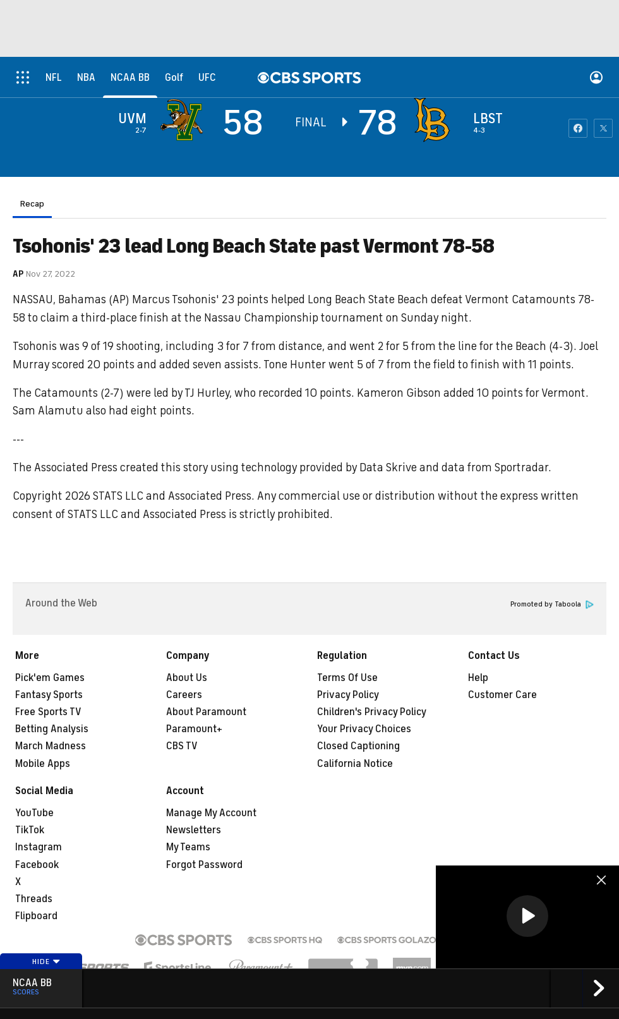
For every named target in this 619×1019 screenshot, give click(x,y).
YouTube (34, 813)
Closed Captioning (358, 746)
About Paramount (206, 712)
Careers (184, 695)
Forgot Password (204, 865)
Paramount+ (194, 729)
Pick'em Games (50, 678)
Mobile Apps (42, 763)
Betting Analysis (51, 729)
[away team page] (184, 120)
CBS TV (182, 746)
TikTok (29, 830)
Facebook (37, 865)
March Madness (50, 746)
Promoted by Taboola (552, 604)
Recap (32, 203)
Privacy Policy (348, 695)
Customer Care (502, 695)
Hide (46, 961)
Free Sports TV (48, 712)
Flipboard (36, 916)
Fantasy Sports (49, 695)
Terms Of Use (347, 678)
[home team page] (435, 120)
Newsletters (193, 830)
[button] (527, 916)
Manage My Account (211, 813)
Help (478, 678)
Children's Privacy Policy (371, 712)
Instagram (38, 847)
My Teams (188, 847)
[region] (527, 916)
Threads (33, 899)
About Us (186, 678)
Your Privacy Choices (364, 729)
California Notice (355, 763)
